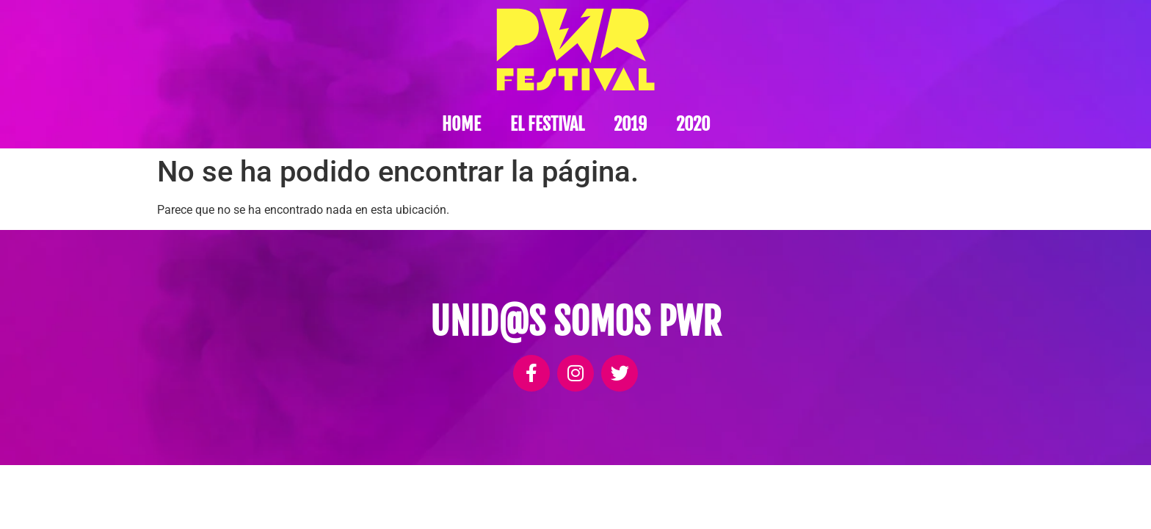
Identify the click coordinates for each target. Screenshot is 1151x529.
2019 (630, 124)
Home (461, 124)
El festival (547, 124)
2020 (693, 124)
